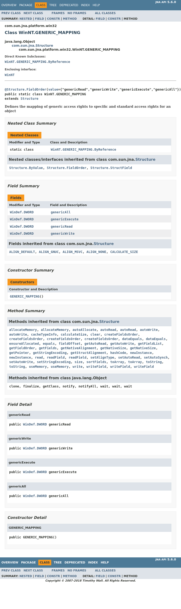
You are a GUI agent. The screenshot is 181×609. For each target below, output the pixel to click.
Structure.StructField (111, 168)
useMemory (38, 366)
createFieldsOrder (121, 334)
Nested (26, 18)
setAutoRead (129, 357)
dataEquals (132, 339)
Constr (53, 18)
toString (154, 362)
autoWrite (149, 330)
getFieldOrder (22, 348)
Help (96, 5)
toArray (117, 362)
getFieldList (150, 343)
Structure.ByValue (26, 168)
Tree (53, 5)
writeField (96, 366)
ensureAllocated (24, 343)
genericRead (62, 226)
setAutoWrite (21, 362)
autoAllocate (84, 330)
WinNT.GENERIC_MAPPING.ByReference (37, 62)
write (78, 366)
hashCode (118, 353)
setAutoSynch (156, 357)
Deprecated (68, 5)
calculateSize (74, 334)
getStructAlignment (88, 353)
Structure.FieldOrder (67, 168)
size (79, 362)
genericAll (61, 212)
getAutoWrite (122, 343)
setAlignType (102, 357)
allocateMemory (23, 330)
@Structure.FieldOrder (25, 89)
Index (85, 5)
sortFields (96, 362)
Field (39, 18)
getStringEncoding (50, 353)
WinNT (10, 75)
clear (95, 334)
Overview (8, 5)
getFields (48, 348)
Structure (29, 98)
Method (70, 18)
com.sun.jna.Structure (32, 45)
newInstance (141, 353)
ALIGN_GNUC (49, 252)
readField (56, 357)
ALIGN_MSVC (73, 252)
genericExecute (65, 219)
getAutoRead (95, 343)
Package (25, 5)
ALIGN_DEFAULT (22, 252)
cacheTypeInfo (44, 334)
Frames (58, 13)
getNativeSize (113, 348)
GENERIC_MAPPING (24, 296)
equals (49, 343)
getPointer (19, 353)
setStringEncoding (54, 362)
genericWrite (63, 233)
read (39, 357)
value (53, 89)
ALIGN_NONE (96, 252)
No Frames (76, 13)
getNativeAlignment (78, 348)
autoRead (108, 330)
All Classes (105, 13)
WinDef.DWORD (22, 212)
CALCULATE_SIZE (124, 252)
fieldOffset (70, 343)
